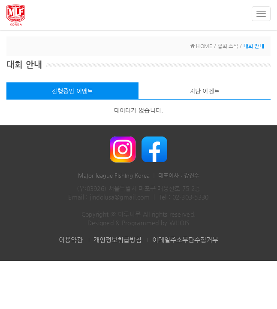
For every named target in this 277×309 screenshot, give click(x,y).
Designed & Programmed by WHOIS (138, 222)
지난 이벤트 (205, 91)
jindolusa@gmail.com (120, 197)
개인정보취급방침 (117, 239)
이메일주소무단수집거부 (185, 239)
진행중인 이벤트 (72, 91)
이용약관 (71, 239)
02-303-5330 (190, 197)
